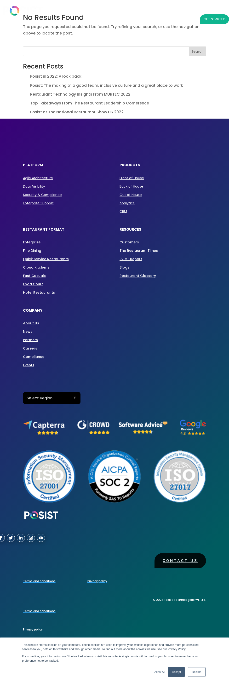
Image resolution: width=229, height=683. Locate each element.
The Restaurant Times (139, 250)
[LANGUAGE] (190, 19)
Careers (30, 348)
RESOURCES (185, 9)
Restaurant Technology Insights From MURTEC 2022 (80, 94)
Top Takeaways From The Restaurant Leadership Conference (89, 103)
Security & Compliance (42, 194)
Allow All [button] (160, 672)
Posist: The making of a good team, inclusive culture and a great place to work (106, 85)
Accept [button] (176, 672)
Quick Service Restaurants (46, 259)
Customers (129, 242)
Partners (30, 340)
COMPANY (214, 9)
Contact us (180, 560)
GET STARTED (214, 19)
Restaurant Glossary (138, 275)
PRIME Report (131, 259)
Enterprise (31, 242)
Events (28, 365)
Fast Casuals (34, 275)
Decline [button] (196, 672)
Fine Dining (32, 250)
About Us (31, 323)
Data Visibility (34, 186)
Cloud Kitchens (36, 267)
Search (197, 51)
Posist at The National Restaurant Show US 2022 (77, 112)
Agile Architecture (38, 178)
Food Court (33, 284)
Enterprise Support (38, 203)
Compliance (33, 356)
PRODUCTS (90, 9)
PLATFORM (63, 9)
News (27, 331)
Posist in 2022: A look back (55, 76)
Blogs (124, 267)
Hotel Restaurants (39, 292)
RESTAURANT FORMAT (129, 9)
